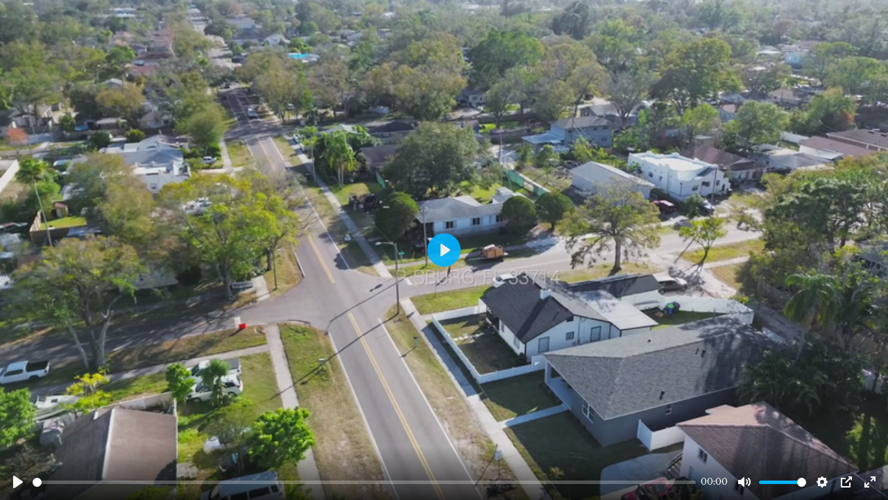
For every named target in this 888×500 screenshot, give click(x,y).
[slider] (364, 482)
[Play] (18, 482)
